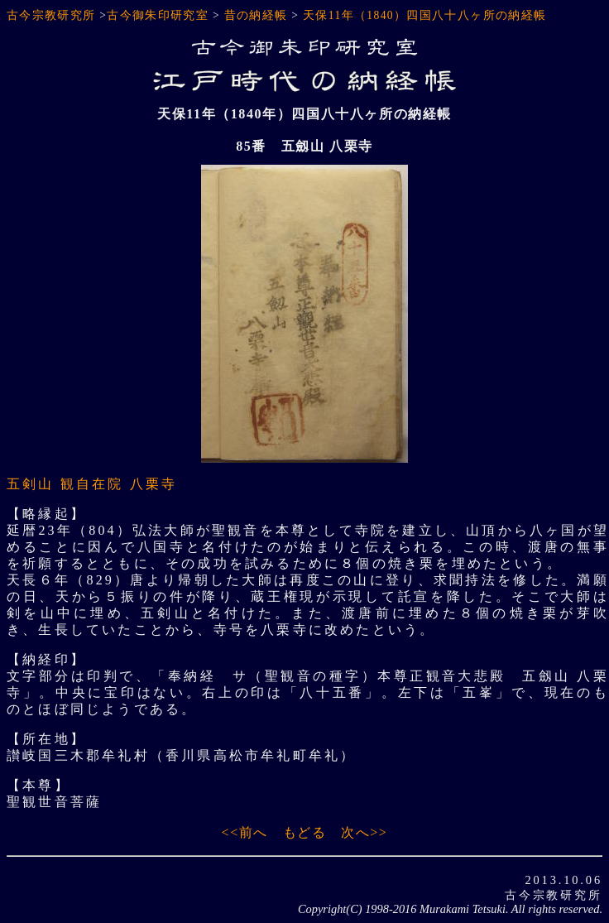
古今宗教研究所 (51, 15)
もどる (305, 832)
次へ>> (364, 832)
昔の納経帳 (256, 15)
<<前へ (245, 832)
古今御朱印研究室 (158, 15)
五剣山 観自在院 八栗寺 (92, 484)
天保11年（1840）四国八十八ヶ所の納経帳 (424, 15)
